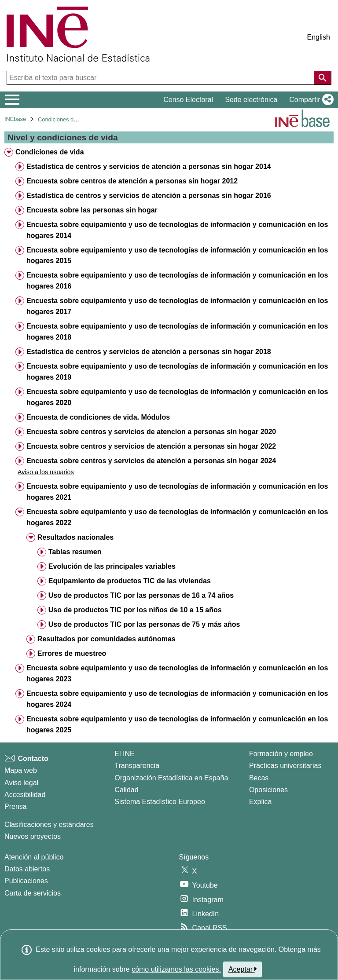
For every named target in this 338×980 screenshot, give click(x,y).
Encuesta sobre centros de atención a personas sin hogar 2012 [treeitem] (132, 181)
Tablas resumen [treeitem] (75, 552)
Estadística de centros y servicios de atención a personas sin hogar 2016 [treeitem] (148, 195)
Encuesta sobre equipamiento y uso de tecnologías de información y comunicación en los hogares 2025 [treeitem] (177, 724)
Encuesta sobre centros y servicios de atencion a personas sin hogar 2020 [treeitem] (151, 431)
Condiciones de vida (63, 119)
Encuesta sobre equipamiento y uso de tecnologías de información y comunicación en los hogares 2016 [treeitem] (177, 280)
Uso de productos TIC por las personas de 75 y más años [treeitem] (144, 624)
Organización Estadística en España (171, 778)
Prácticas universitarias (285, 765)
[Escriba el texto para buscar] (161, 78)
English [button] (318, 37)
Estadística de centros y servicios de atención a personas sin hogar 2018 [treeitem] (148, 351)
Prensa (15, 806)
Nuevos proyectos (32, 836)
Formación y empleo (281, 753)
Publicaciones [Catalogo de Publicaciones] (26, 881)
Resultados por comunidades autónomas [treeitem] (106, 639)
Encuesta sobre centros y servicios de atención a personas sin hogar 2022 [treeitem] (151, 446)
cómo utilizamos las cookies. (176, 969)
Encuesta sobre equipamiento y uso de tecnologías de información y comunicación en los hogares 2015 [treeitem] (177, 255)
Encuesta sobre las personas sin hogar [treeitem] (92, 210)
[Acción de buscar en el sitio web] (322, 78)
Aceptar (242, 969)
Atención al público (33, 857)
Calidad (126, 790)
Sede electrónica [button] (251, 99)
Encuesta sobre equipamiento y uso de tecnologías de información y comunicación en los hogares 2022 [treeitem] (177, 517)
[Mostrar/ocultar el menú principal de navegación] (12, 100)
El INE (124, 753)
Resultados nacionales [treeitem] (75, 537)
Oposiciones (268, 790)
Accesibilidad (24, 794)
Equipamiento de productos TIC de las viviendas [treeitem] (129, 581)
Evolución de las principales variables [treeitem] (112, 566)
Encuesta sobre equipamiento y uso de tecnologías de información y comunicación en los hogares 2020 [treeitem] (177, 397)
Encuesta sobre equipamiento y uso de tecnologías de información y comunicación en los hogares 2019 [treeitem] (177, 371)
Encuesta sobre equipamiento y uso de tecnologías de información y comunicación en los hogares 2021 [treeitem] (177, 492)
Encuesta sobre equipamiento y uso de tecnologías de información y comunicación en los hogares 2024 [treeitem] (177, 699)
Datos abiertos (27, 869)
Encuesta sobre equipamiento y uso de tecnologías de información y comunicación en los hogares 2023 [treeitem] (177, 673)
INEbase (15, 119)
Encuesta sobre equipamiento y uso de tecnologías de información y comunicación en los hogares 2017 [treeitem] (177, 306)
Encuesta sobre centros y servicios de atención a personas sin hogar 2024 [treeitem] (151, 460)
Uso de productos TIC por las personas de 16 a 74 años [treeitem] (141, 595)
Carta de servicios (32, 893)
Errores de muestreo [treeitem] (72, 653)
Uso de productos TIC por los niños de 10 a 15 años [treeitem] (135, 610)
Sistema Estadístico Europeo (159, 801)
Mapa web (20, 770)
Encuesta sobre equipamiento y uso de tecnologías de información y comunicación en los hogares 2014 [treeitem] (177, 230)
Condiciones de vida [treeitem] (49, 152)
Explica (260, 801)
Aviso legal (21, 782)
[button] (310, 100)
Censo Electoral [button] (188, 99)
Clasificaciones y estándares (49, 824)
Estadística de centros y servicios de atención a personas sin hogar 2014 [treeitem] (148, 166)
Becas (258, 778)
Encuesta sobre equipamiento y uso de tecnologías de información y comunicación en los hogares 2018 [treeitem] (177, 331)
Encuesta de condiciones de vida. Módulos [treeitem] (98, 417)
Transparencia (136, 765)
